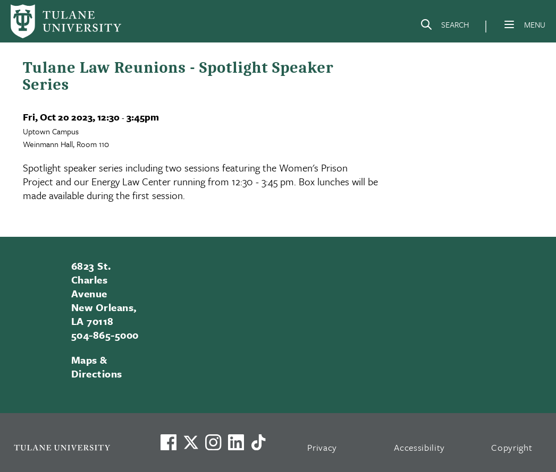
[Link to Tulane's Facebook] (213, 442)
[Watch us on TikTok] (258, 442)
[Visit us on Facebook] (168, 442)
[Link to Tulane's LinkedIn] (236, 442)
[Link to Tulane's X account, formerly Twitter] (191, 442)
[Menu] (509, 24)
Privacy (322, 447)
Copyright (511, 447)
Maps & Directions (96, 367)
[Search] (444, 26)
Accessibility (419, 447)
